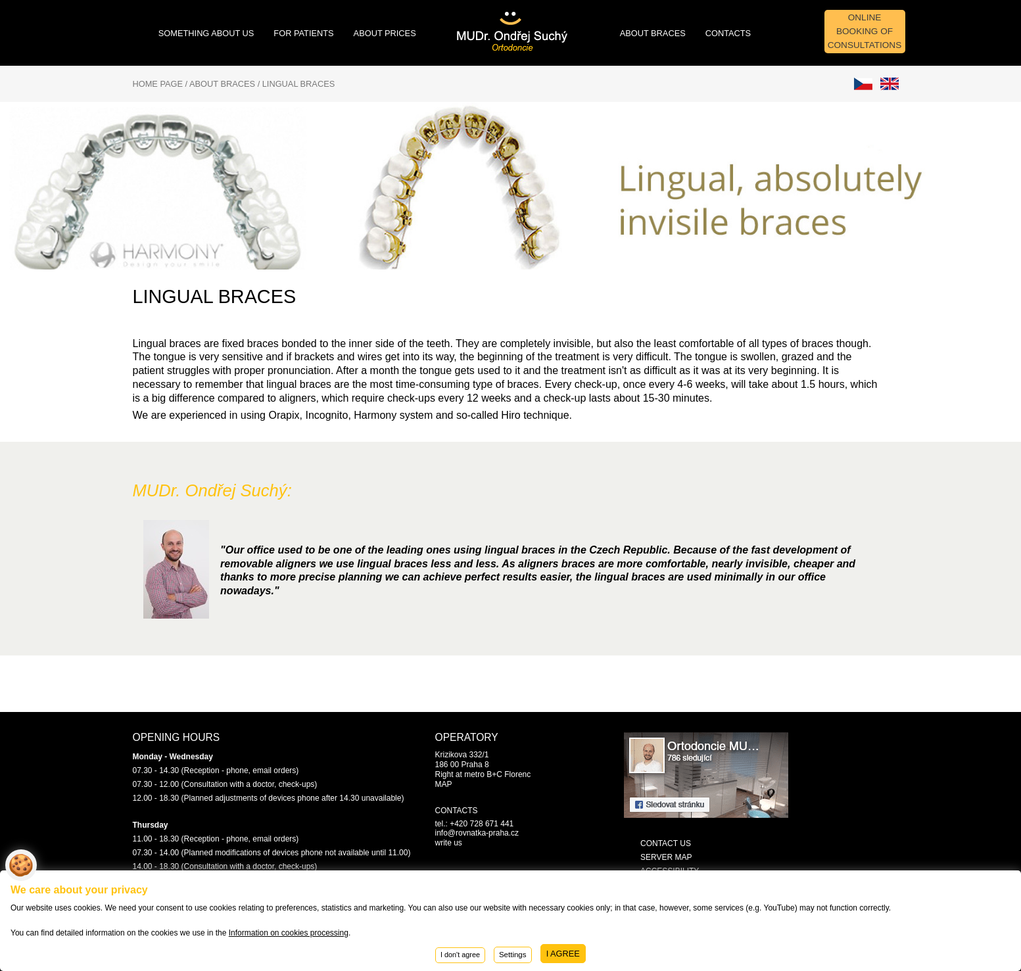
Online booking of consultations (865, 31)
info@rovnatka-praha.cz (477, 833)
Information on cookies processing (288, 932)
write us (448, 842)
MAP (443, 784)
